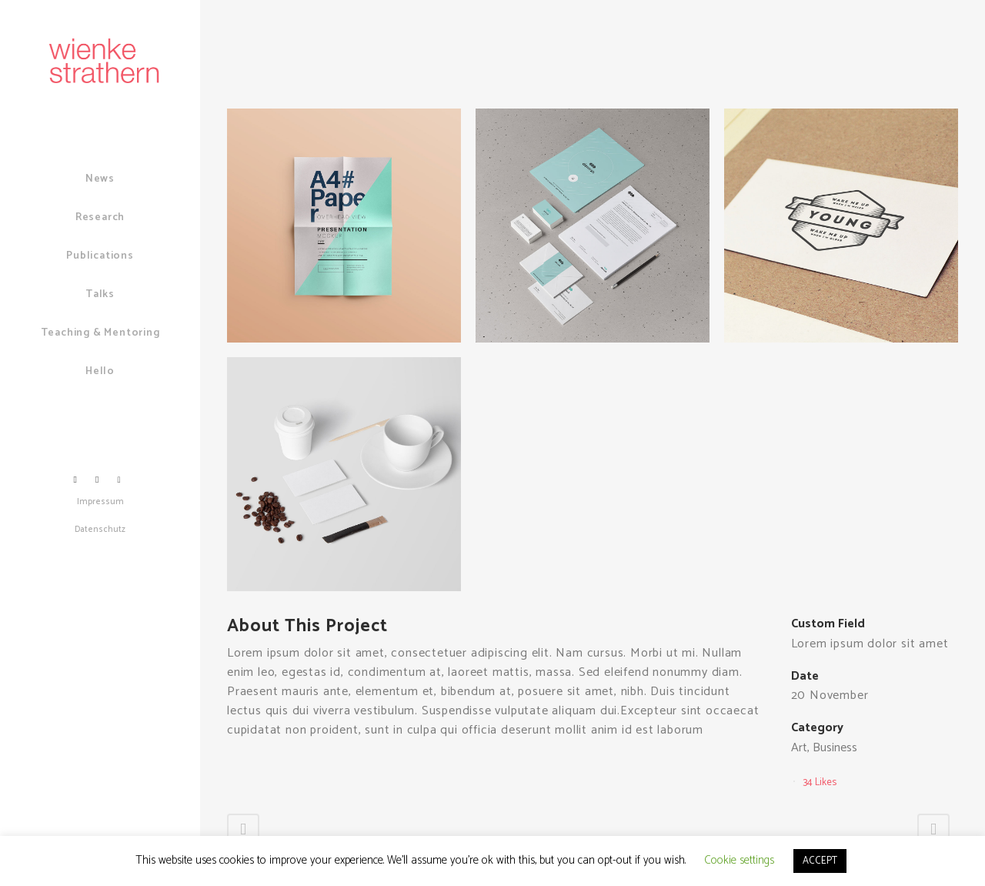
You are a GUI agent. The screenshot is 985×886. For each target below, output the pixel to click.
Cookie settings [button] (739, 860)
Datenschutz (100, 530)
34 (819, 782)
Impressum (100, 502)
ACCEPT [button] (820, 861)
